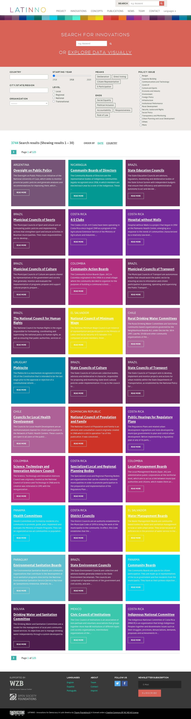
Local (57, 91)
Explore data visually (100, 52)
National (58, 98)
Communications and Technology (155, 82)
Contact (154, 11)
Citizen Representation (108, 81)
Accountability (104, 110)
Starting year (62, 72)
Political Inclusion (105, 105)
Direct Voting (120, 76)
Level (56, 87)
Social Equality (104, 100)
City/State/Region (22, 85)
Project (61, 11)
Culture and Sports (149, 88)
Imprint (94, 690)
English (70, 682)
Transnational (61, 101)
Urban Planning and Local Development (158, 118)
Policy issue (146, 72)
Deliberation (103, 76)
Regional (58, 94)
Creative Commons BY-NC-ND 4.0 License (122, 712)
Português (71, 690)
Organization (19, 99)
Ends (99, 95)
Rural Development (150, 106)
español (70, 686)
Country (15, 72)
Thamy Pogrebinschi (82, 712)
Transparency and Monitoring (154, 116)
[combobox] (29, 77)
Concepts (97, 11)
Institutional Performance (152, 103)
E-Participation (104, 86)
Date (100, 143)
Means (100, 72)
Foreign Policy (148, 97)
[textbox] (11, 77)
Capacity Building (149, 79)
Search (123, 3)
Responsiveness (122, 110)
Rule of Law (102, 115)
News (131, 11)
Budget (145, 76)
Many (144, 125)
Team (141, 11)
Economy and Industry (151, 91)
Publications (115, 11)
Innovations (78, 11)
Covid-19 (145, 85)
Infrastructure (147, 100)
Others (144, 122)
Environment (147, 94)
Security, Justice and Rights (153, 109)
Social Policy (147, 112)
